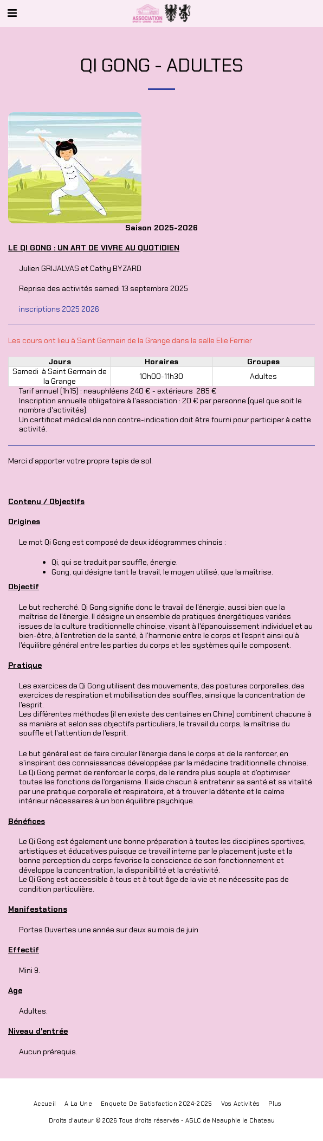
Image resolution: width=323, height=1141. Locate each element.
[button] (12, 13)
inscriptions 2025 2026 (59, 309)
